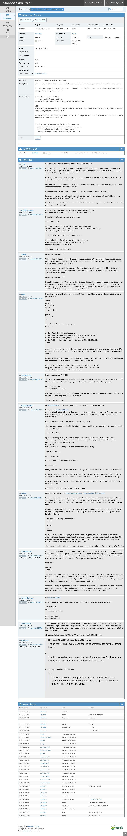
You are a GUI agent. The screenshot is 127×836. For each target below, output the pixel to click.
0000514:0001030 (62, 410)
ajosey (74, 33)
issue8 (37, 138)
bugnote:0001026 (36, 168)
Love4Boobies (26, 375)
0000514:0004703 (54, 405)
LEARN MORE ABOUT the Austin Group (49, 9)
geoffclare (24, 640)
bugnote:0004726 (36, 602)
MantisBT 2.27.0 (33, 826)
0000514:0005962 (41, 74)
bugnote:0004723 (36, 556)
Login (33, 9)
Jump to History (39, 20)
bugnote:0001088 (36, 259)
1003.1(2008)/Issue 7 (94, 3)
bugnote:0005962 (36, 644)
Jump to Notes (25, 20)
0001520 (35, 153)
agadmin (43, 815)
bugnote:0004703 (36, 379)
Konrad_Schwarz (27, 210)
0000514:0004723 (54, 598)
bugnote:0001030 (36, 214)
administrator (27, 831)
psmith (23, 254)
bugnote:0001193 (36, 298)
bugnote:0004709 (36, 410)
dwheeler (38, 33)
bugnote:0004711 (36, 498)
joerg (23, 164)
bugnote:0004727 (36, 628)
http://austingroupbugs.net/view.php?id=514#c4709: (85, 493)
